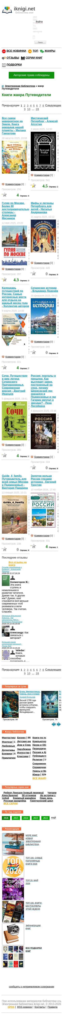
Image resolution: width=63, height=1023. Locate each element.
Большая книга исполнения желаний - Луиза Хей (12, 644)
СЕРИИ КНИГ (34, 57)
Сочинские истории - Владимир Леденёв (44, 289)
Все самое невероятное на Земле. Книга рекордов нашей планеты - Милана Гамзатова (14, 126)
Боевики (7, 753)
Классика (22, 756)
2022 (45, 818)
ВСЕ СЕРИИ (11, 803)
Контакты (39, 1007)
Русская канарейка (15, 800)
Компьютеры (40, 741)
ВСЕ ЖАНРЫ (40, 778)
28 (37, 109)
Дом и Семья (25, 745)
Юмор (36, 774)
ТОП (35, 50)
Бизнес (21, 737)
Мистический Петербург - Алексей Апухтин (44, 121)
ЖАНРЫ (50, 50)
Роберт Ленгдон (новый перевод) (24, 792)
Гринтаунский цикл (41, 800)
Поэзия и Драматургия (45, 752)
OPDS (11, 1007)
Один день (46, 798)
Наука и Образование (45, 745)
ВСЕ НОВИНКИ (16, 50)
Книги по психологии (45, 737)
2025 (15, 818)
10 (28, 109)
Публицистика (41, 756)
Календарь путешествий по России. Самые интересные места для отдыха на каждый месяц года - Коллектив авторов (15, 297)
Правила (52, 1007)
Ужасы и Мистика (42, 771)
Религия (37, 759)
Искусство (23, 752)
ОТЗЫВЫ (13, 57)
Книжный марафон (24, 798)
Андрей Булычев (27, 697)
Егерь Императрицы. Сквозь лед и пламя (29, 692)
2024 (25, 818)
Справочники (40, 767)
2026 (6, 818)
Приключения (10, 757)
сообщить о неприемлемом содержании (31, 986)
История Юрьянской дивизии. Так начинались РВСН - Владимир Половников (12, 619)
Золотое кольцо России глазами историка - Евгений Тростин (43, 480)
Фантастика (9, 737)
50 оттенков (29, 795)
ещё (53, 817)
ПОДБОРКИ (14, 64)
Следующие (53, 105)
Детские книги (25, 741)
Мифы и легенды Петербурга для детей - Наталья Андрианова (42, 208)
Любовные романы (13, 746)
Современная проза (44, 763)
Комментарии (13, 184)
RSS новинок (24, 1007)
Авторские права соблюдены (31, 75)
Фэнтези (7, 742)
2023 (35, 818)
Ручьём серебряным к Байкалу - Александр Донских (12, 569)
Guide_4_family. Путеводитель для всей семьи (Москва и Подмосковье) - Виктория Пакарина (15, 481)
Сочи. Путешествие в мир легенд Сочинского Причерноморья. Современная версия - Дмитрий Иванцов (14, 384)
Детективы (8, 750)
